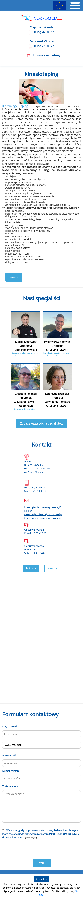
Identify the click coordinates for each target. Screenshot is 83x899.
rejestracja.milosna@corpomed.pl (43, 514)
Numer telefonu (11, 771)
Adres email (9, 755)
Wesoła (52, 568)
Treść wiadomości (12, 786)
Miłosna (31, 568)
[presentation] (25, 848)
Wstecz (14, 277)
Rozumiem (41, 879)
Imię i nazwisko (10, 726)
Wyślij (41, 862)
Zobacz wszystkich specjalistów (41, 423)
